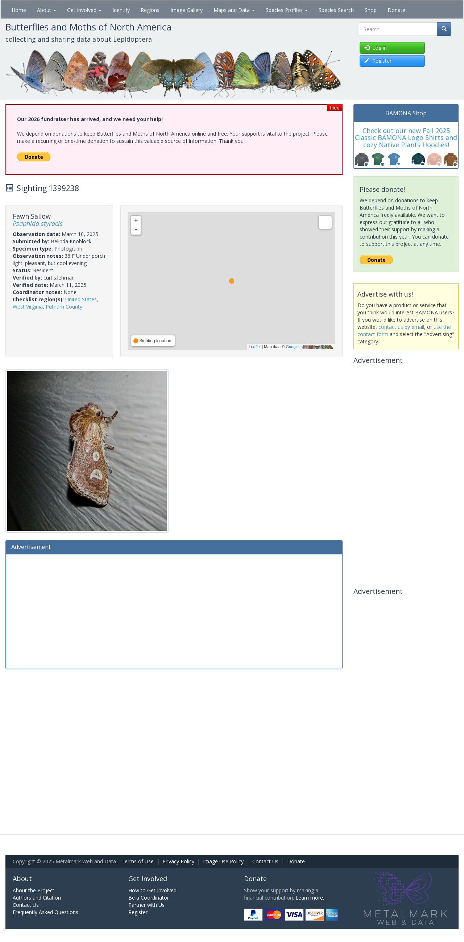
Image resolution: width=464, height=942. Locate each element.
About (46, 10)
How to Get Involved (152, 890)
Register (138, 912)
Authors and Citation (37, 897)
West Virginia (28, 306)
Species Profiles (287, 10)
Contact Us (265, 861)
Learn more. (309, 897)
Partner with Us (146, 904)
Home (19, 10)
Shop (371, 10)
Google (292, 346)
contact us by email (401, 326)
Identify (121, 10)
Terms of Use (137, 861)
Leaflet (255, 346)
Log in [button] (375, 47)
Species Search (336, 10)
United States (81, 299)
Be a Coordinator (148, 897)
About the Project (33, 890)
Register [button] (378, 60)
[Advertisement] (174, 610)
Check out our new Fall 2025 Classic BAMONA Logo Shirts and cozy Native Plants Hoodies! (406, 137)
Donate (396, 10)
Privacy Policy (178, 861)
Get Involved (84, 10)
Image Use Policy (223, 861)
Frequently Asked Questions (45, 912)
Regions (150, 10)
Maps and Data (234, 10)
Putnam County (64, 306)
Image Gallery (186, 10)
